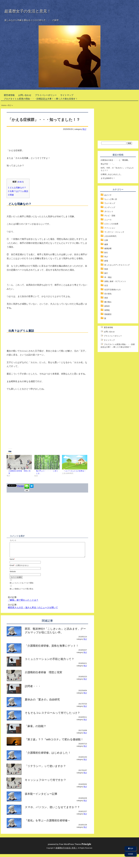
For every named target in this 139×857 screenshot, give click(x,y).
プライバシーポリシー (46, 95)
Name (12, 562)
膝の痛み (108, 302)
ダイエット (108, 211)
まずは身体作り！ (108, 178)
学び (84, 129)
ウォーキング (109, 203)
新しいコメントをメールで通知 (21, 586)
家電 (106, 261)
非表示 (20, 182)
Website (13, 574)
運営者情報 (9, 95)
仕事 (106, 240)
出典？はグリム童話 (18, 191)
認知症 (107, 306)
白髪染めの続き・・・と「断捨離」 (115, 160)
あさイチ (108, 195)
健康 (106, 244)
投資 (106, 269)
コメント (13, 540)
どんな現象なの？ (17, 187)
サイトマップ (66, 95)
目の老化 (108, 294)
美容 (106, 298)
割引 (106, 253)
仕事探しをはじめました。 (111, 174)
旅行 (106, 273)
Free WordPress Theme (75, 847)
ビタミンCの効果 (111, 224)
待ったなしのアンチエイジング (117, 265)
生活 (106, 285)
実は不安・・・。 (108, 164)
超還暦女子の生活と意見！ (27, 11)
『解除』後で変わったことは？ (23, 603)
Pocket (20, 486)
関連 (11, 195)
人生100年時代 (110, 236)
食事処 (107, 310)
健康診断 (108, 248)
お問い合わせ (24, 95)
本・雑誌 (108, 277)
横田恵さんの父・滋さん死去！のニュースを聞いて (33, 610)
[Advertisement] (47, 428)
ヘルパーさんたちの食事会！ (75, 471)
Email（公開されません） (20, 568)
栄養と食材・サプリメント (115, 281)
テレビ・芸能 (109, 216)
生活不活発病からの (112, 290)
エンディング (109, 207)
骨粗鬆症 (108, 314)
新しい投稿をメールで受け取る (21, 592)
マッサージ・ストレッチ (114, 232)
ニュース (108, 220)
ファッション (109, 228)
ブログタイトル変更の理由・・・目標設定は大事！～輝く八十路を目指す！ (41, 99)
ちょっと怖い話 (110, 199)
